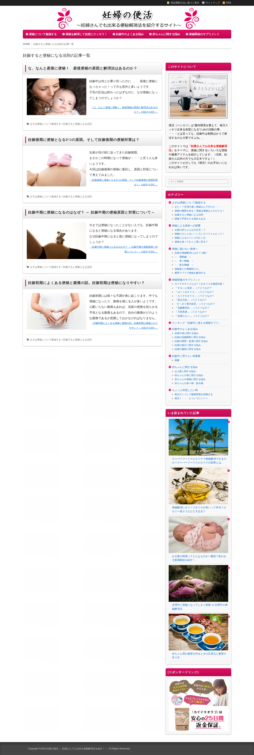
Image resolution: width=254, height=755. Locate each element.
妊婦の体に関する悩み (186, 333)
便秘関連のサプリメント (186, 279)
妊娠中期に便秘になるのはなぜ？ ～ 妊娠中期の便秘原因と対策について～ (91, 212)
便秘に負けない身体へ (185, 248)
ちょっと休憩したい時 (185, 390)
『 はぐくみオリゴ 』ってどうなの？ (194, 292)
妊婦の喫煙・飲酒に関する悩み (191, 341)
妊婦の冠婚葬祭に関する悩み (190, 337)
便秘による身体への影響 (186, 225)
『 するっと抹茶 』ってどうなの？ (193, 288)
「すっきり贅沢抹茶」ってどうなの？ (195, 303)
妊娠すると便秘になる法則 (77, 123)
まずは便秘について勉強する (45, 123)
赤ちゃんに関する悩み (166, 34)
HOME (26, 44)
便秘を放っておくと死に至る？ (191, 241)
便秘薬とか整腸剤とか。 (188, 269)
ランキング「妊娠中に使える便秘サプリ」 (196, 322)
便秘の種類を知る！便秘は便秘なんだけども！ (200, 210)
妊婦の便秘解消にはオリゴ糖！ (191, 252)
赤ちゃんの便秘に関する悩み (190, 379)
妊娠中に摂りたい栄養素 (186, 355)
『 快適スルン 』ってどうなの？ (192, 316)
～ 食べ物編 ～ (184, 260)
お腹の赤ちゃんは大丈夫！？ (190, 229)
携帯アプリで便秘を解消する (190, 273)
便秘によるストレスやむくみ (190, 237)
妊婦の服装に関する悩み (188, 349)
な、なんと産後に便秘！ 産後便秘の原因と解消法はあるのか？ (82, 68)
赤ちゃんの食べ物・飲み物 (189, 383)
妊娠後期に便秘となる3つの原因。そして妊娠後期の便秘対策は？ (84, 140)
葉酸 (177, 360)
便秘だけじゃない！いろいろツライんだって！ (200, 233)
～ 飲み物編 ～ (184, 264)
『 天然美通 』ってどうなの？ (191, 311)
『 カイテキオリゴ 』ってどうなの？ (194, 296)
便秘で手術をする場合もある (190, 218)
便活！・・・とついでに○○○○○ (191, 398)
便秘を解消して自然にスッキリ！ (86, 34)
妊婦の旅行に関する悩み (188, 345)
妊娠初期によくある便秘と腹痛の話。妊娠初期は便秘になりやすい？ (86, 283)
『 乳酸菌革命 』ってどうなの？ (192, 307)
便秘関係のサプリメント (204, 34)
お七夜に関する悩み (185, 371)
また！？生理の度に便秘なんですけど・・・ (198, 206)
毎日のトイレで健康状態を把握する (194, 394)
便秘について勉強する (43, 34)
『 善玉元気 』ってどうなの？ (191, 300)
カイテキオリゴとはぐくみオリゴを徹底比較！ (200, 283)
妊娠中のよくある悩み (130, 34)
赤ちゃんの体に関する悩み (189, 375)
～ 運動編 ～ (183, 256)
